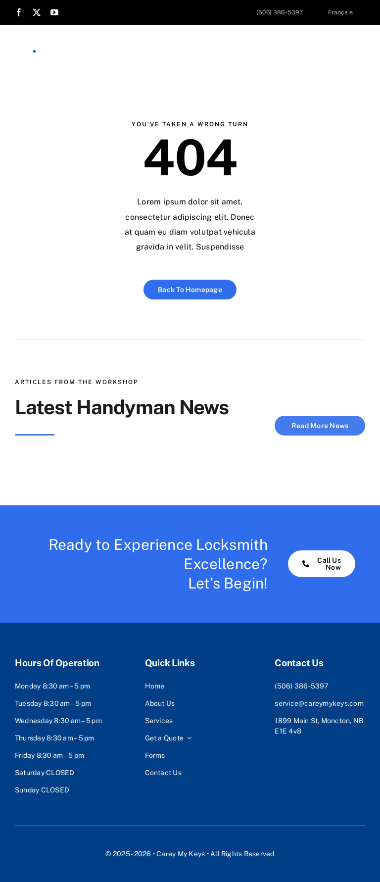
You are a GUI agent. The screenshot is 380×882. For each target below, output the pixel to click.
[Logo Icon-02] (27, 43)
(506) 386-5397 (301, 686)
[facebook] (19, 12)
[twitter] (37, 12)
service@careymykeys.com (319, 703)
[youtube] (54, 12)
